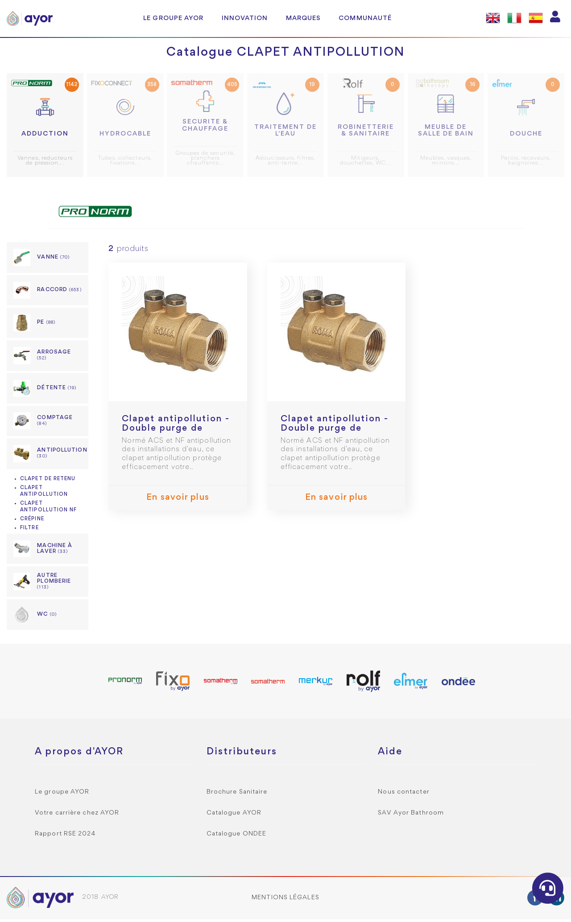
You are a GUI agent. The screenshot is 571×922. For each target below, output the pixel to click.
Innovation (245, 18)
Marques (303, 18)
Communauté (365, 18)
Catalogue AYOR (234, 816)
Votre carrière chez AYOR (77, 816)
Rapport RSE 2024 (65, 837)
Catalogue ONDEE (237, 837)
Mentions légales (285, 900)
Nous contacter (403, 795)
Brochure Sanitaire (237, 795)
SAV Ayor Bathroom (411, 816)
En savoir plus (177, 500)
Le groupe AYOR (173, 18)
